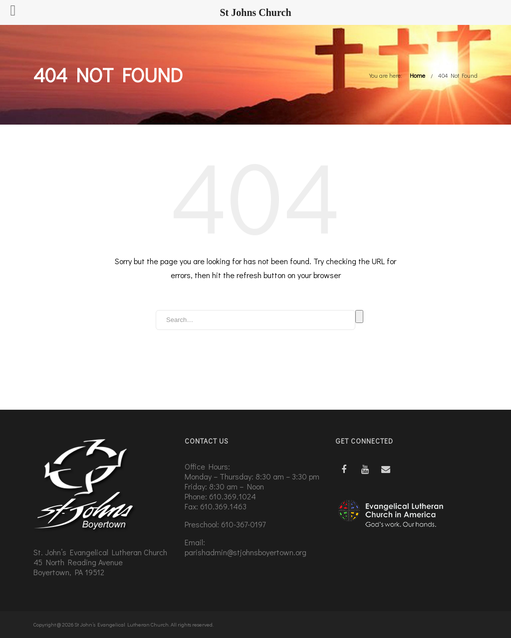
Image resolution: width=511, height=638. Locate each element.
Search (359, 316)
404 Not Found (458, 75)
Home (417, 75)
